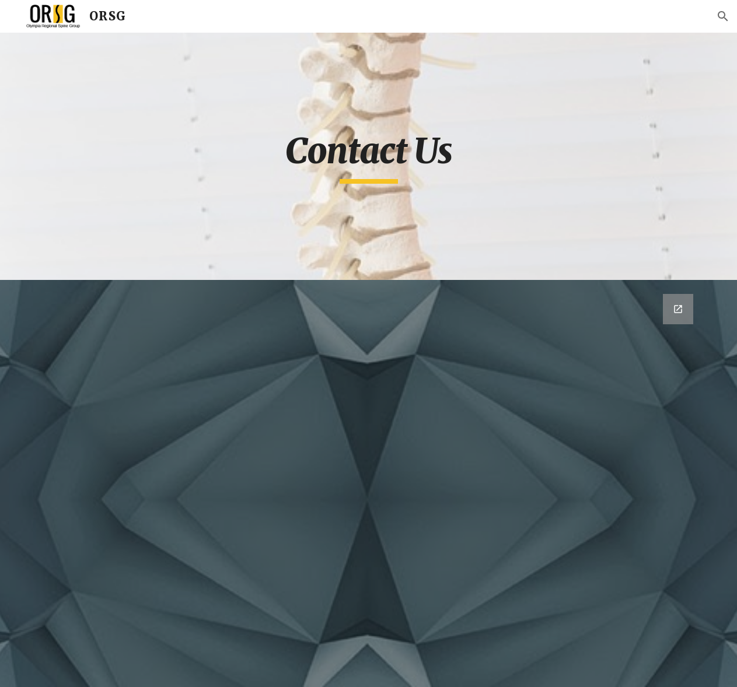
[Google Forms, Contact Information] (369, 483)
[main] (368, 156)
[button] (723, 16)
